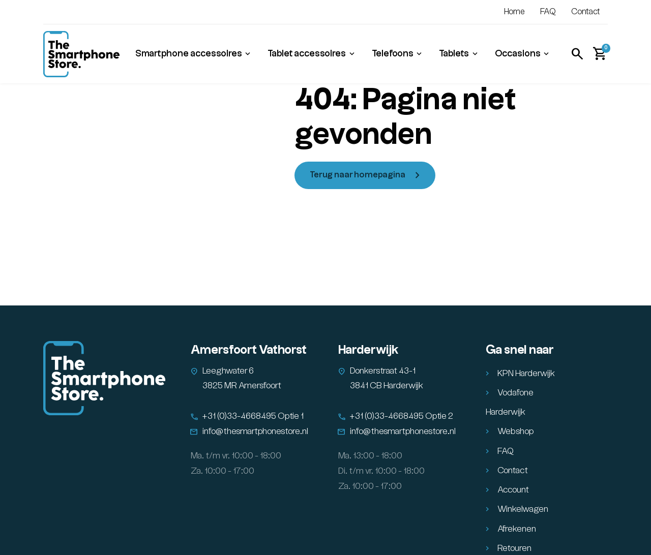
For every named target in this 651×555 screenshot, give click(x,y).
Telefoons (392, 53)
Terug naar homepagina (357, 175)
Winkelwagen (522, 509)
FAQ (548, 12)
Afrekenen (516, 529)
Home (514, 12)
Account (513, 490)
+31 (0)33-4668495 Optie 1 (253, 416)
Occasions (518, 53)
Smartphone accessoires (188, 53)
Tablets (454, 53)
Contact (585, 12)
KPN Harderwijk (526, 373)
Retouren (514, 548)
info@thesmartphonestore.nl (255, 431)
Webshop (515, 431)
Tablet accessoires (307, 53)
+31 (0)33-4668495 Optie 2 (401, 416)
